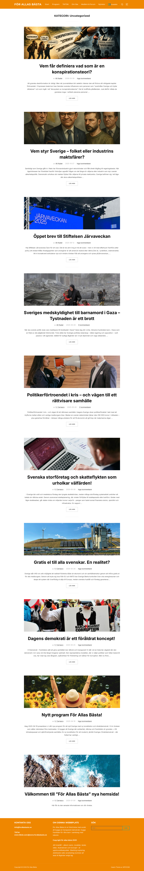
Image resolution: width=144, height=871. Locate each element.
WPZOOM (126, 867)
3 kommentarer (84, 325)
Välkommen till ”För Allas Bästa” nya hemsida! (72, 794)
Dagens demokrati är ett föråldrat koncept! (72, 638)
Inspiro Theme (115, 867)
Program (56, 4)
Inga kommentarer (84, 78)
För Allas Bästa (27, 4)
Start (47, 4)
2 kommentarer (85, 407)
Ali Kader (58, 78)
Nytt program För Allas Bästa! (72, 714)
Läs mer (73, 98)
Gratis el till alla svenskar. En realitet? (72, 562)
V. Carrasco (60, 407)
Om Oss (75, 4)
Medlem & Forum (88, 4)
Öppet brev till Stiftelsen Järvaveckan (71, 236)
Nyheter (101, 4)
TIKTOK (66, 4)
